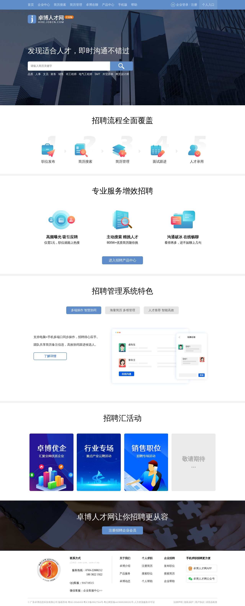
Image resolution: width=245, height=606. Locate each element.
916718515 (88, 582)
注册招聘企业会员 (122, 530)
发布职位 (169, 565)
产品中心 (108, 4)
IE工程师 (71, 74)
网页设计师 (122, 74)
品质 (30, 74)
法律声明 (178, 602)
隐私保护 (188, 602)
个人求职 (147, 558)
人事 (38, 74)
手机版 (122, 4)
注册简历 (147, 565)
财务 (53, 74)
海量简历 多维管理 (122, 310)
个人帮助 (147, 581)
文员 (45, 74)
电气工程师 (85, 74)
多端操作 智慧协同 (83, 310)
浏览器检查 (211, 602)
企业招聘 (169, 558)
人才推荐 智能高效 (161, 310)
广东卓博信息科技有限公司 (44, 602)
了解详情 (50, 356)
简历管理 (76, 4)
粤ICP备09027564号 (93, 602)
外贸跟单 (108, 74)
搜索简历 (169, 573)
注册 (194, 4)
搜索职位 (147, 573)
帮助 (134, 4)
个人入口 (208, 4)
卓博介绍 (125, 565)
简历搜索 (60, 4)
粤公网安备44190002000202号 (119, 602)
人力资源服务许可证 (144, 602)
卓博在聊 (92, 4)
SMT (97, 74)
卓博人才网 (51, 19)
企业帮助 (169, 581)
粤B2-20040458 (75, 602)
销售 (61, 74)
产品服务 (125, 573)
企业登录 (179, 5)
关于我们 (125, 558)
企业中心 (44, 4)
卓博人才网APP (200, 568)
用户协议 (199, 602)
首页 (31, 4)
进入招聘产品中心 (122, 260)
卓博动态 (125, 581)
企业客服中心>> (92, 590)
